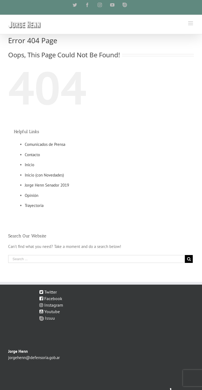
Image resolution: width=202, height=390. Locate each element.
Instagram (51, 305)
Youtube (49, 311)
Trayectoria (34, 205)
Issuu (47, 318)
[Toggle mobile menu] (191, 23)
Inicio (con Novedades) (44, 175)
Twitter (48, 292)
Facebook (50, 298)
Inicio (29, 164)
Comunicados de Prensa (45, 144)
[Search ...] (96, 259)
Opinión (31, 195)
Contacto (32, 154)
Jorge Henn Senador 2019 (47, 185)
